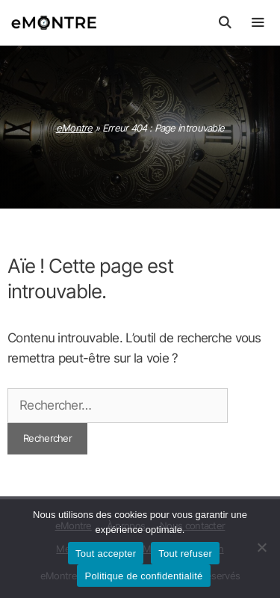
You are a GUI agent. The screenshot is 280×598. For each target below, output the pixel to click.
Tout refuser (185, 553)
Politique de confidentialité (143, 576)
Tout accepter (105, 553)
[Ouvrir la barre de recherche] (224, 23)
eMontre (74, 128)
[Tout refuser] (261, 547)
